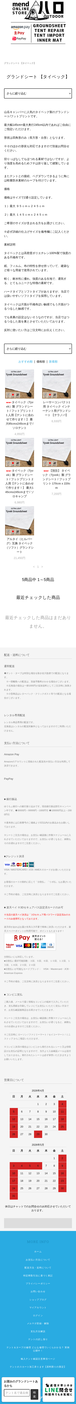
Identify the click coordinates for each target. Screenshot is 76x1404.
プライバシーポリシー (38, 1283)
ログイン (38, 1315)
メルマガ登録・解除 (38, 1323)
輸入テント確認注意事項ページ (38, 1359)
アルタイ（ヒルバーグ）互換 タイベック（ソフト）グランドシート (19, 545)
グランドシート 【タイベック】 (20, 63)
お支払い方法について (38, 1259)
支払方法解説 (38, 1331)
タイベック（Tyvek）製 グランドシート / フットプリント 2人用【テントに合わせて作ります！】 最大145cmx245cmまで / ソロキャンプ (19, 483)
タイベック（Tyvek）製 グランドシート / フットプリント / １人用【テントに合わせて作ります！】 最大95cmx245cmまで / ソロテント (19, 415)
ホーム (38, 1251)
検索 (34, 1394)
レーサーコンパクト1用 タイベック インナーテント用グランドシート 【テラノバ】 (56, 409)
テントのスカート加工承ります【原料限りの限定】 (38, 1367)
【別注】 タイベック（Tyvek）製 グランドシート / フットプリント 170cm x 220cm (56, 479)
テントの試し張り (38, 1339)
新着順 (53, 361)
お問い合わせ (38, 1291)
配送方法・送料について (38, 1267)
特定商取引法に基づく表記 (38, 1275)
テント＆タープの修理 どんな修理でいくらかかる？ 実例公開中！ (38, 1349)
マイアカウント (38, 1307)
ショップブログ (38, 1299)
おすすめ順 (25, 361)
